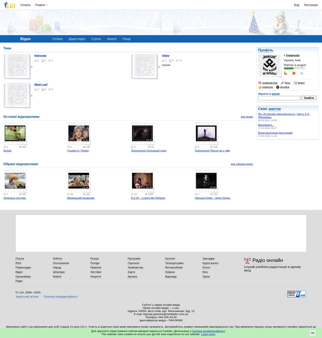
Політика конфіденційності (61, 296)
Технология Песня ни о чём (212, 150)
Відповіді (171, 276)
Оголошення (61, 263)
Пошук (127, 38)
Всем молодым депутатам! (275, 132)
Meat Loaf (41, 84)
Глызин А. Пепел (78, 150)
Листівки (95, 272)
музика (282, 87)
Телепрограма (174, 263)
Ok (312, 332)
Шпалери (59, 272)
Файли (57, 276)
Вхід (296, 4)
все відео (247, 116)
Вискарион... (266, 125)
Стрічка (96, 38)
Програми (134, 258)
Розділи (40, 4)
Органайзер (23, 276)
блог (285, 83)
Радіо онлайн (267, 260)
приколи (265, 87)
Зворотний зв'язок (27, 296)
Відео (19, 272)
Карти (131, 272)
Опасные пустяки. (15, 197)
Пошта (20, 258)
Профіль (265, 50)
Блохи (7, 150)
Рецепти (95, 276)
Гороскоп (133, 263)
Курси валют (211, 263)
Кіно (205, 272)
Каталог (170, 258)
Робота (57, 258)
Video (165, 55)
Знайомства (135, 267)
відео (299, 83)
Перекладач (23, 267)
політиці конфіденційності (208, 331)
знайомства (267, 83)
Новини (170, 272)
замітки (274, 109)
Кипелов (40, 55)
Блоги (206, 267)
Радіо (19, 280)
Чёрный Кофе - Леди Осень (212, 197)
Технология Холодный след (148, 150)
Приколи (95, 267)
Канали (111, 38)
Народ (57, 267)
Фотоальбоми (174, 267)
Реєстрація (311, 4)
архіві (276, 93)
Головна (25, 4)
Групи (206, 276)
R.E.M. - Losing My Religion (148, 197)
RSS (18, 263)
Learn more (208, 334)
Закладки (209, 258)
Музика (132, 276)
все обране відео (242, 164)
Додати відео (77, 38)
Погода (94, 263)
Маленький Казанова (80, 197)
